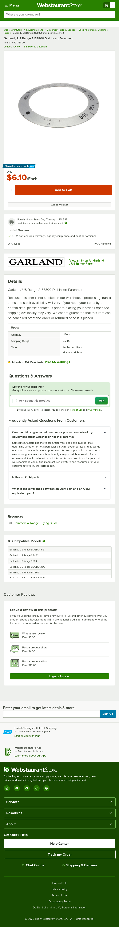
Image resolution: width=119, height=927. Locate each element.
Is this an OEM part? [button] (25, 477)
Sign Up (107, 714)
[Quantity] (11, 190)
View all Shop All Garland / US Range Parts (86, 262)
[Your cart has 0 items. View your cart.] (109, 5)
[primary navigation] (12, 5)
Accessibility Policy (60, 901)
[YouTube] (17, 788)
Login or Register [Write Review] (59, 676)
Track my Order (60, 854)
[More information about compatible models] (43, 541)
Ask (101, 400)
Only (9, 171)
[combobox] (59, 14)
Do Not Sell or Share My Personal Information (59, 907)
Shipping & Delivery (79, 865)
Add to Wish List (59, 204)
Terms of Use (75, 409)
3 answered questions (35, 46)
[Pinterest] (46, 788)
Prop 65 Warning (56, 362)
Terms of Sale (59, 883)
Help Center (59, 843)
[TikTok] (37, 788)
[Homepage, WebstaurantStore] (59, 5)
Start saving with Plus (27, 735)
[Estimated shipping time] (66, 223)
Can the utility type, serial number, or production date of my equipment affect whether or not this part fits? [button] (52, 434)
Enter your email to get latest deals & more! (39, 708)
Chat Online (33, 865)
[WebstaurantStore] (51, 769)
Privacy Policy (94, 409)
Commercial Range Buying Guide (47, 523)
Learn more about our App (30, 755)
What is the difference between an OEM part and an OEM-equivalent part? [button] (51, 491)
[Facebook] (27, 788)
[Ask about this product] (59, 400)
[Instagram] (7, 788)
